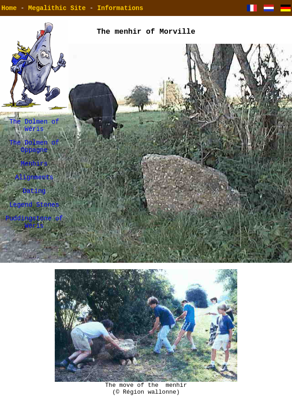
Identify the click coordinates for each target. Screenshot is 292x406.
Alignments (34, 185)
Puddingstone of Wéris (34, 234)
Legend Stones (34, 215)
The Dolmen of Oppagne (34, 150)
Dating (34, 200)
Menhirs (34, 170)
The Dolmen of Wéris (34, 126)
